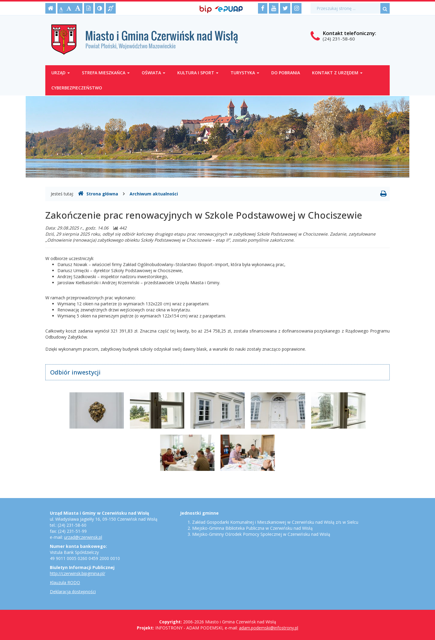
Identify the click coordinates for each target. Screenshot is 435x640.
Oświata (153, 73)
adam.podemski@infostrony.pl (268, 628)
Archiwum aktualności (154, 194)
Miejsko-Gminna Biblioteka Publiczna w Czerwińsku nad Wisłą (252, 528)
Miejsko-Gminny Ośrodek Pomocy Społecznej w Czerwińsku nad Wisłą (261, 534)
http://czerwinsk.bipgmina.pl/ (77, 573)
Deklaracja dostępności (73, 591)
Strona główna (98, 194)
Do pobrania (285, 73)
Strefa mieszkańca (106, 73)
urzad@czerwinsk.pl (83, 537)
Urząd (60, 73)
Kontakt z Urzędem (337, 73)
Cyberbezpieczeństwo (76, 88)
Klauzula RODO (65, 582)
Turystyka (244, 73)
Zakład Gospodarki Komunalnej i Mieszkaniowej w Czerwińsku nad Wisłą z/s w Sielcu (275, 522)
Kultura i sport (197, 73)
